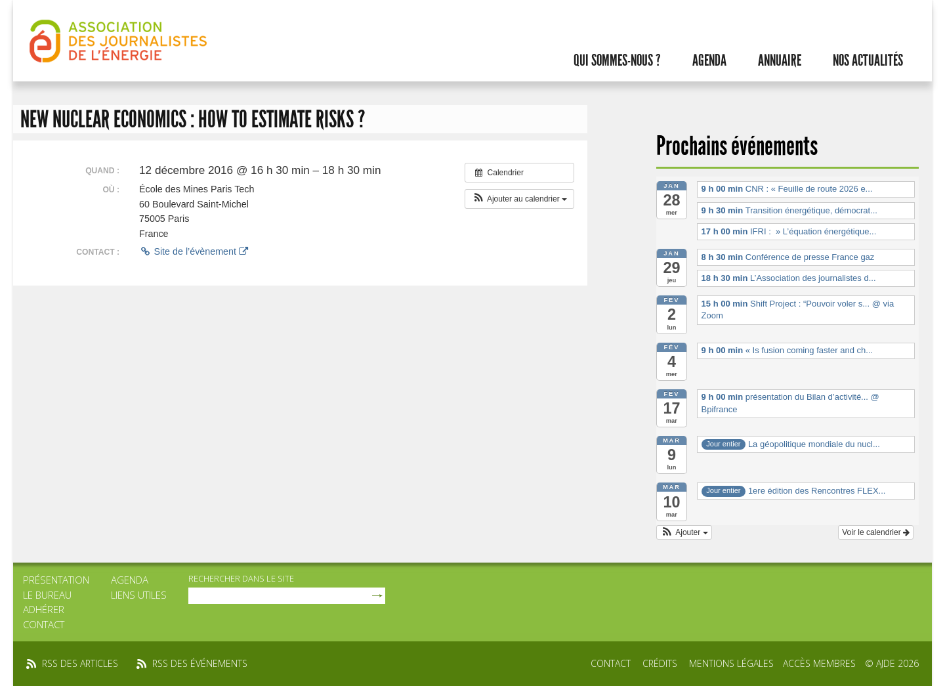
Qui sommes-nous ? (617, 60)
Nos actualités (868, 60)
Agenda (709, 60)
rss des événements (199, 663)
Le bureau (47, 594)
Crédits (659, 663)
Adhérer (43, 609)
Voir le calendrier (876, 532)
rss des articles (80, 663)
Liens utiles (139, 594)
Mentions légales (731, 663)
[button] (519, 199)
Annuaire (779, 60)
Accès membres (819, 663)
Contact (43, 624)
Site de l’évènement (193, 251)
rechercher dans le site (241, 578)
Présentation (56, 579)
